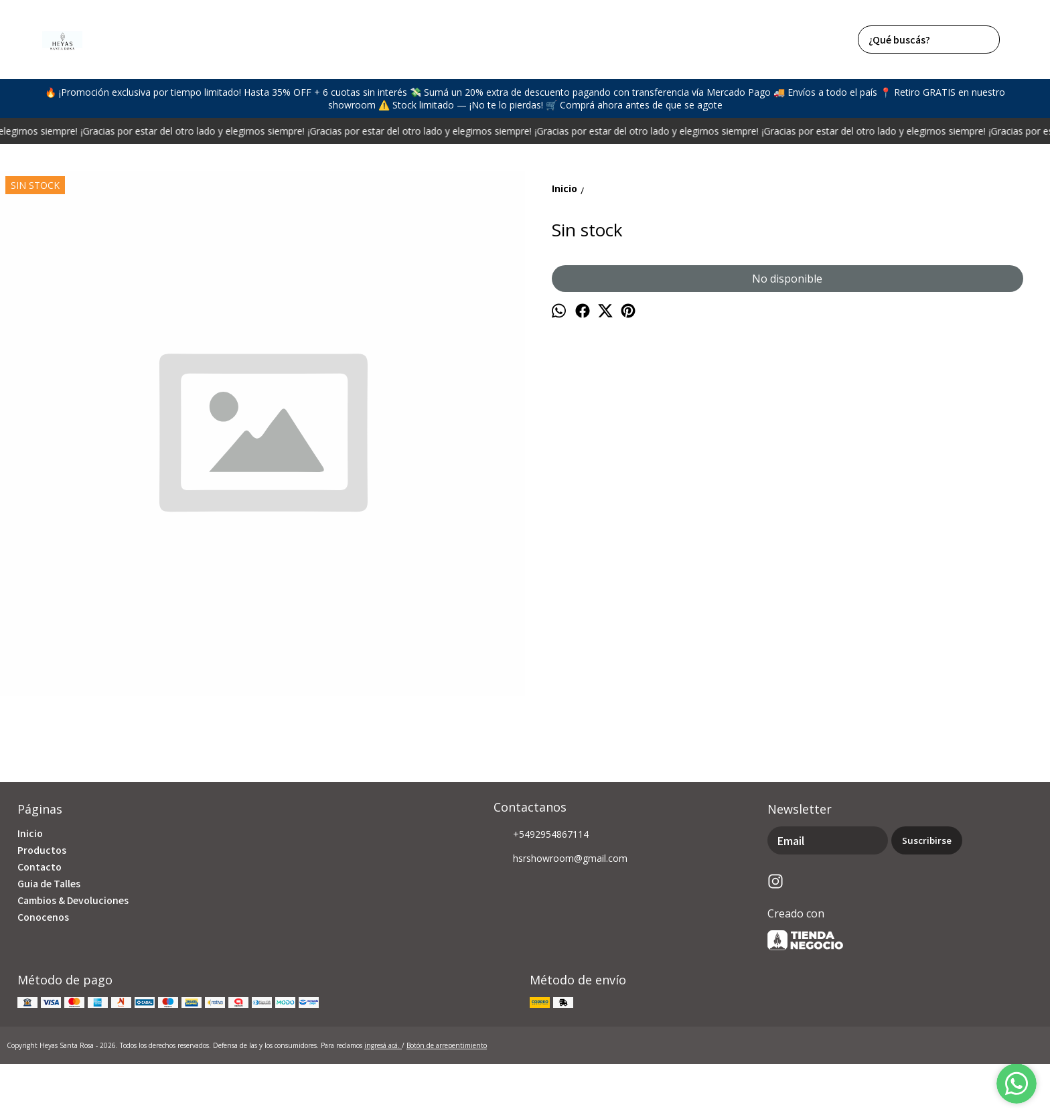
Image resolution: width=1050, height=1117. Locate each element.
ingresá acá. (383, 1045)
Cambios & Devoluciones (73, 900)
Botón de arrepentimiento (446, 1045)
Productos (41, 850)
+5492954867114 (541, 835)
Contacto (39, 866)
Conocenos (43, 916)
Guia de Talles (48, 883)
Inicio (30, 833)
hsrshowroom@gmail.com (560, 859)
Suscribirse (927, 840)
